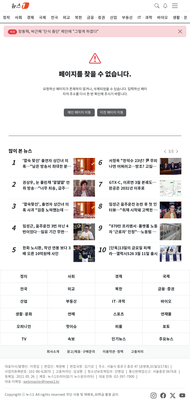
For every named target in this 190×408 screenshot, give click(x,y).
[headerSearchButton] (156, 5)
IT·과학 (118, 301)
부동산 (71, 301)
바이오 (166, 301)
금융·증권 (166, 288)
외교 (71, 288)
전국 (23, 288)
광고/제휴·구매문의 (81, 352)
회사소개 (53, 352)
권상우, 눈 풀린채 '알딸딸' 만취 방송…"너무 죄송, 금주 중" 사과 (46, 188)
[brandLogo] (20, 5)
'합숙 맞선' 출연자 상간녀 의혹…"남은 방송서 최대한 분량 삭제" (47, 166)
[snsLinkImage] (153, 395)
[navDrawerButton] (174, 5)
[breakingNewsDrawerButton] (165, 5)
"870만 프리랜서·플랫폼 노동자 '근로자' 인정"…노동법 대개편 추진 (133, 232)
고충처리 (137, 352)
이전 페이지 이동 (111, 112)
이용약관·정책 (113, 352)
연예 (71, 314)
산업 (23, 301)
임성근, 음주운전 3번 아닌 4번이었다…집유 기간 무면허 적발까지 (45, 232)
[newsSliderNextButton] (177, 151)
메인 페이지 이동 (79, 112)
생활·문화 (24, 314)
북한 (118, 288)
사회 (71, 276)
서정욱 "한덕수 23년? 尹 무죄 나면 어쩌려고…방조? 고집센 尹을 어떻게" (133, 166)
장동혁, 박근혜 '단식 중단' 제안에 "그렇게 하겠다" (53, 31)
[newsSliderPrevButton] (165, 151)
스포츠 (118, 314)
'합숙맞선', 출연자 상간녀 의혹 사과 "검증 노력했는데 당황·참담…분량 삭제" (46, 210)
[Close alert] (180, 31)
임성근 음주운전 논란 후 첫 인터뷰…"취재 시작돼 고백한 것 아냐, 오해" (133, 210)
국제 (166, 276)
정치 (23, 276)
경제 (118, 276)
